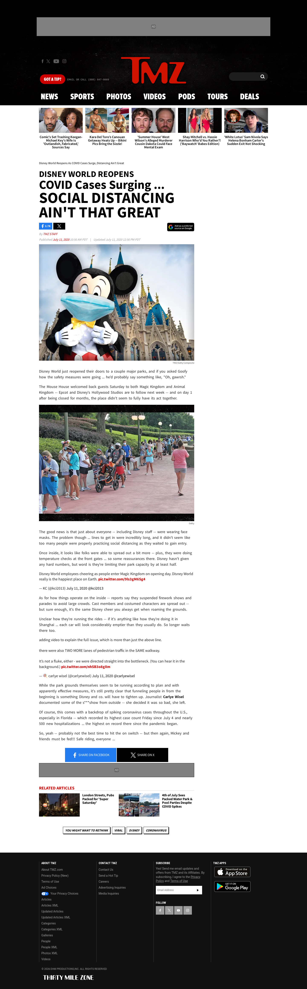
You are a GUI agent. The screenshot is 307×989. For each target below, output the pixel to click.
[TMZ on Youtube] (56, 61)
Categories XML (51, 929)
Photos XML (49, 953)
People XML (49, 947)
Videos (154, 97)
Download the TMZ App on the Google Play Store (232, 886)
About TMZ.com (52, 869)
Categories (48, 923)
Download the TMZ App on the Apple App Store (232, 872)
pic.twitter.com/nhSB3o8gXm (85, 666)
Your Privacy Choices (59, 893)
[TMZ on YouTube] (178, 910)
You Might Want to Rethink (86, 830)
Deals (249, 97)
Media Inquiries (109, 893)
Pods (186, 97)
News (49, 97)
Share (90, 755)
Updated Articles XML (55, 917)
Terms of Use (50, 881)
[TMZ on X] (49, 61)
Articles (46, 899)
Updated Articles (52, 911)
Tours (217, 97)
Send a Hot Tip (108, 875)
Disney (134, 830)
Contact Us (106, 869)
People (46, 941)
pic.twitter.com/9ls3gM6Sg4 (121, 579)
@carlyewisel (124, 675)
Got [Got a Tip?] (52, 79)
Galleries (47, 935)
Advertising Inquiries (112, 887)
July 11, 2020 (61, 239)
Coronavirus (156, 830)
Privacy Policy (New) (54, 875)
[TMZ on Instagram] (64, 61)
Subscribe (198, 890)
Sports (82, 97)
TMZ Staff (50, 234)
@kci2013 (95, 588)
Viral (118, 830)
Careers (104, 881)
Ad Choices (48, 887)
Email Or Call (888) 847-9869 (88, 79)
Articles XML (49, 905)
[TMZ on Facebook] (42, 61)
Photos (118, 97)
